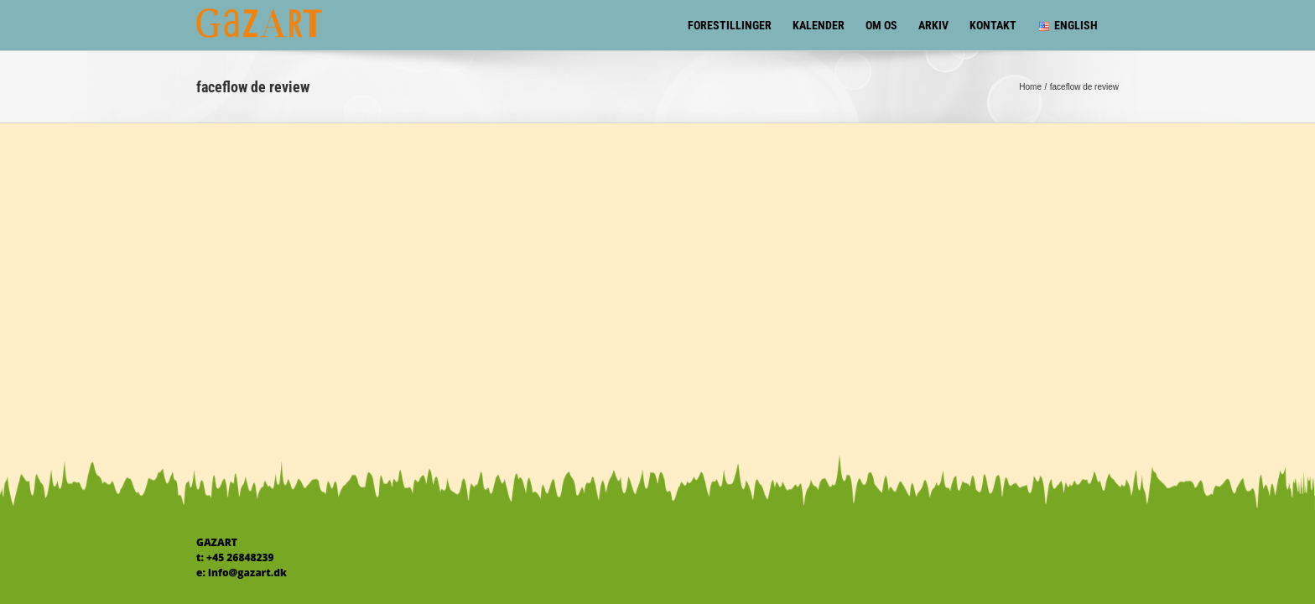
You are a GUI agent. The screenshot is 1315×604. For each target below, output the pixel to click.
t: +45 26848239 (235, 557)
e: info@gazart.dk (241, 572)
